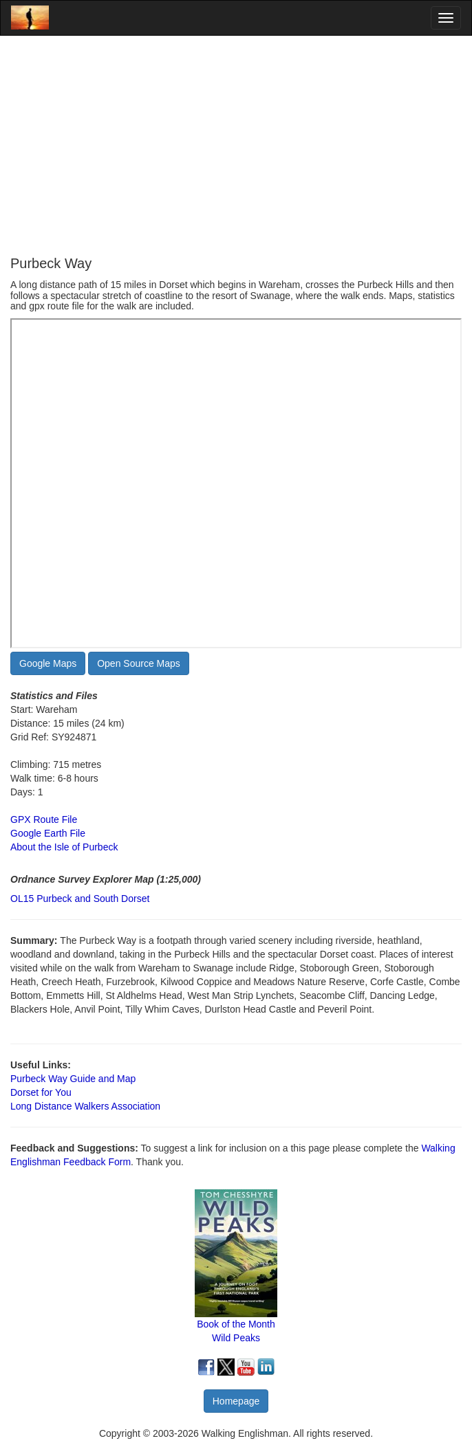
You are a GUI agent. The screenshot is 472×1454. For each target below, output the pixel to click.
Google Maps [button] (47, 663)
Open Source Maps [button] (138, 663)
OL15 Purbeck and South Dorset (79, 898)
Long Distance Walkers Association (85, 1106)
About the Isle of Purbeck (64, 846)
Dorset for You (41, 1092)
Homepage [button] (236, 1401)
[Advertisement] (236, 145)
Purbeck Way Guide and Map (73, 1078)
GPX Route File (43, 819)
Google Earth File (47, 833)
